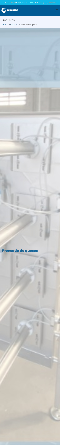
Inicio (3, 25)
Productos (13, 25)
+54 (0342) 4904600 (47, 2)
